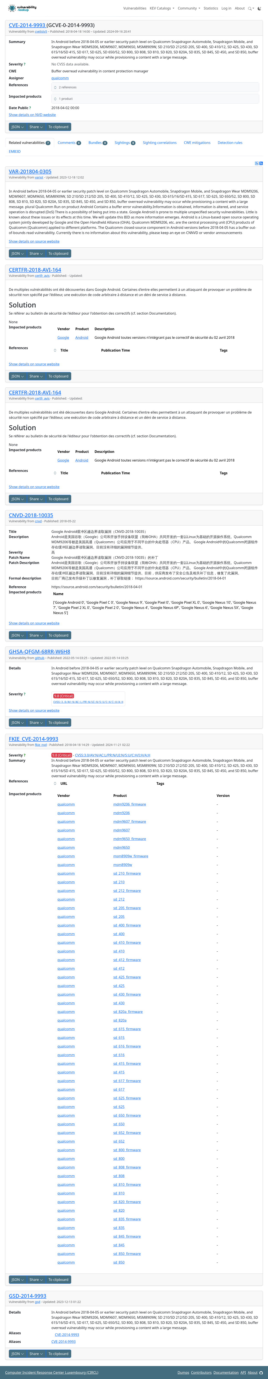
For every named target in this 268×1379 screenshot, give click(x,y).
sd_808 (119, 1176)
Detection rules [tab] (230, 142)
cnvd (38, 521)
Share (36, 126)
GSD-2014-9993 (27, 1295)
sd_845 (119, 1245)
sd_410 (119, 951)
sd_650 (119, 1124)
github (39, 658)
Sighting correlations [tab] (160, 142)
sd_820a (119, 1020)
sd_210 (119, 882)
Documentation (226, 1372)
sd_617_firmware (127, 1080)
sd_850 (119, 1262)
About (240, 8)
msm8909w (122, 864)
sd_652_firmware (127, 1132)
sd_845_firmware (127, 1236)
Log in (226, 8)
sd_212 (119, 899)
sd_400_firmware (127, 925)
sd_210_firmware (127, 873)
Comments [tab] (69, 142)
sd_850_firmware (127, 1253)
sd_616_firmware (127, 1046)
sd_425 (119, 985)
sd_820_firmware (127, 1201)
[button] (251, 8)
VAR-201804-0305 (30, 171)
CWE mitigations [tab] (197, 142)
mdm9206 (121, 813)
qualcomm (60, 78)
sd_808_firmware (127, 1167)
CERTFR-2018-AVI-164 (35, 269)
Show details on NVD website (32, 114)
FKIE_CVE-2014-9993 (33, 738)
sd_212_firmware (127, 890)
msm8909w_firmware (130, 856)
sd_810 (119, 1193)
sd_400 (119, 934)
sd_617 (119, 1089)
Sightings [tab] (125, 142)
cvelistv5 (41, 31)
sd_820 (119, 1210)
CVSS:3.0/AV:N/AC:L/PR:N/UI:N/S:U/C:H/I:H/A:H (88, 702)
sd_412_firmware (127, 959)
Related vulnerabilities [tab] (29, 142)
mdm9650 (121, 847)
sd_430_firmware (127, 994)
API (243, 1372)
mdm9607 (121, 830)
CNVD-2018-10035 (31, 515)
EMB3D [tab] (15, 151)
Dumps (183, 1372)
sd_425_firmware (127, 977)
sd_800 (119, 1158)
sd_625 (119, 1106)
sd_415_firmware (127, 1063)
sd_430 (119, 1003)
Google (63, 337)
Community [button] (188, 8)
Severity (17, 64)
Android (81, 337)
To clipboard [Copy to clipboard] (58, 126)
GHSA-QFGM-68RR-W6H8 (39, 651)
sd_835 (119, 1227)
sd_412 (119, 968)
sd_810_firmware (127, 1184)
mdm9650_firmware (129, 838)
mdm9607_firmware (129, 821)
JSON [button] (18, 126)
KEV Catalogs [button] (161, 8)
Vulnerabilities (134, 8)
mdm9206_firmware (129, 804)
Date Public (20, 107)
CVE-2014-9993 (28, 25)
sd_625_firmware (127, 1098)
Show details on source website (34, 241)
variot (39, 177)
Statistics (211, 8)
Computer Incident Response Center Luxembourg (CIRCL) (51, 1372)
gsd (37, 1302)
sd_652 (119, 1141)
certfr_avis (42, 276)
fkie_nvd (41, 745)
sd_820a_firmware (128, 1011)
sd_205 (119, 916)
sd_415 (119, 1072)
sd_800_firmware (127, 1150)
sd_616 (119, 1055)
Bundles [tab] (97, 142)
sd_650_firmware (127, 1115)
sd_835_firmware (127, 1219)
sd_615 (119, 1037)
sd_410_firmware (127, 942)
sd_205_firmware (127, 908)
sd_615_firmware (127, 1029)
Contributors (201, 1372)
